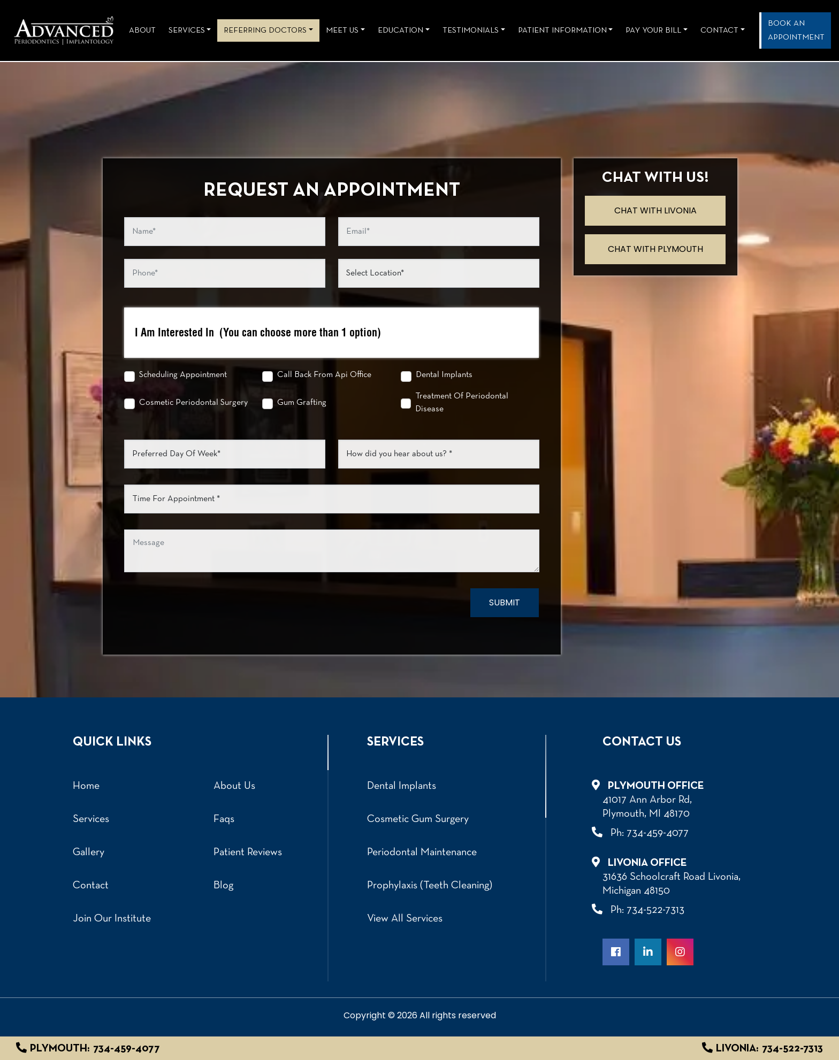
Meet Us (342, 30)
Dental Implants (444, 375)
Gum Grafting (301, 402)
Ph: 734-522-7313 (643, 909)
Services (187, 30)
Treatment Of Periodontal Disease (461, 403)
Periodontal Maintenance (422, 852)
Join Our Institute (112, 919)
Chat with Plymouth (655, 249)
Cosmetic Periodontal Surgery (193, 402)
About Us (234, 786)
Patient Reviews (247, 852)
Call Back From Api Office (324, 375)
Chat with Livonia (655, 210)
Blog (223, 885)
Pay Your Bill (653, 30)
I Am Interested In (258, 332)
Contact (719, 30)
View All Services (405, 919)
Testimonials (471, 30)
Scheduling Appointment (183, 375)
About (142, 30)
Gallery (88, 852)
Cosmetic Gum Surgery (418, 819)
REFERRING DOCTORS (265, 30)
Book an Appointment (796, 30)
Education (400, 30)
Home (86, 786)
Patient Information (562, 30)
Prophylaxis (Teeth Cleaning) (429, 885)
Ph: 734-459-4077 (645, 832)
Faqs (223, 819)
